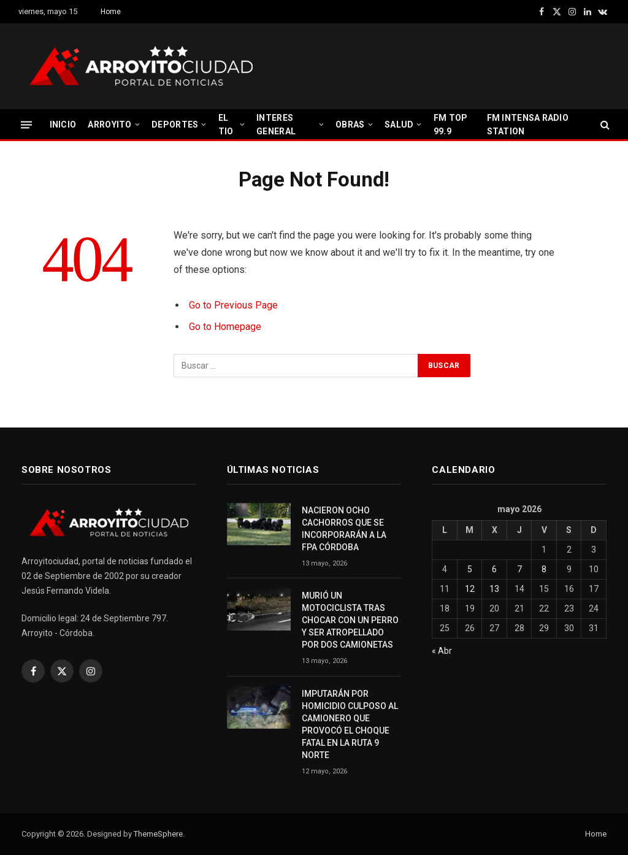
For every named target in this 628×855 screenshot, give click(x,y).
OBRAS (349, 124)
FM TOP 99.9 (451, 124)
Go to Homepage (225, 326)
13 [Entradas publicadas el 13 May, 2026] (494, 589)
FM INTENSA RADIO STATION (528, 124)
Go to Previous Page (233, 305)
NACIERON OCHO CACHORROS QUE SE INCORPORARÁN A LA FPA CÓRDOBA (344, 528)
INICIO (63, 124)
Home (111, 11)
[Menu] (26, 124)
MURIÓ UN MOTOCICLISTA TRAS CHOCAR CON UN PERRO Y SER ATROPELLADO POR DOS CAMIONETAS (350, 620)
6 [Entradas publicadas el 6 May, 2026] (494, 569)
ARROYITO (109, 124)
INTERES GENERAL (276, 124)
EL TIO (226, 124)
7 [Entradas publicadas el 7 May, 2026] (519, 569)
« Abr (442, 651)
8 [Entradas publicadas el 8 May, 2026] (544, 569)
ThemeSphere (158, 833)
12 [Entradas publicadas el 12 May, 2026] (470, 589)
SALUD (399, 124)
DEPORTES (174, 124)
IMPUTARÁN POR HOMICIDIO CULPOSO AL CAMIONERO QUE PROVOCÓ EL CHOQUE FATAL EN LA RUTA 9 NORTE (350, 724)
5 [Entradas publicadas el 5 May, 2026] (469, 569)
